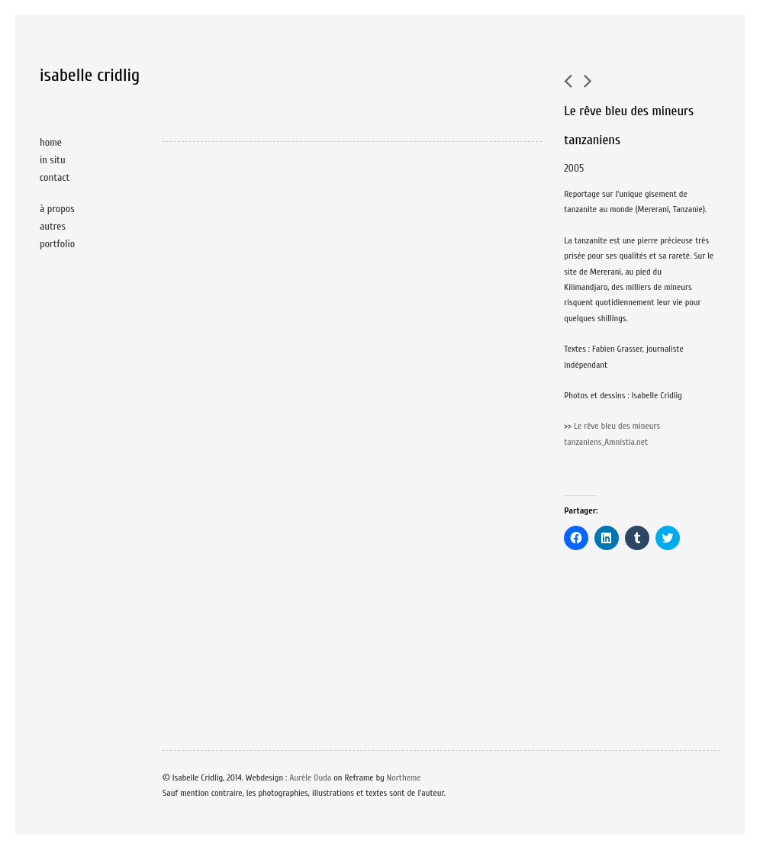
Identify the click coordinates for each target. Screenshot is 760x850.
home (51, 142)
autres (53, 226)
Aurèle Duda (310, 777)
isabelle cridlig (90, 75)
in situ (53, 159)
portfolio (57, 243)
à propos (57, 208)
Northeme (404, 777)
